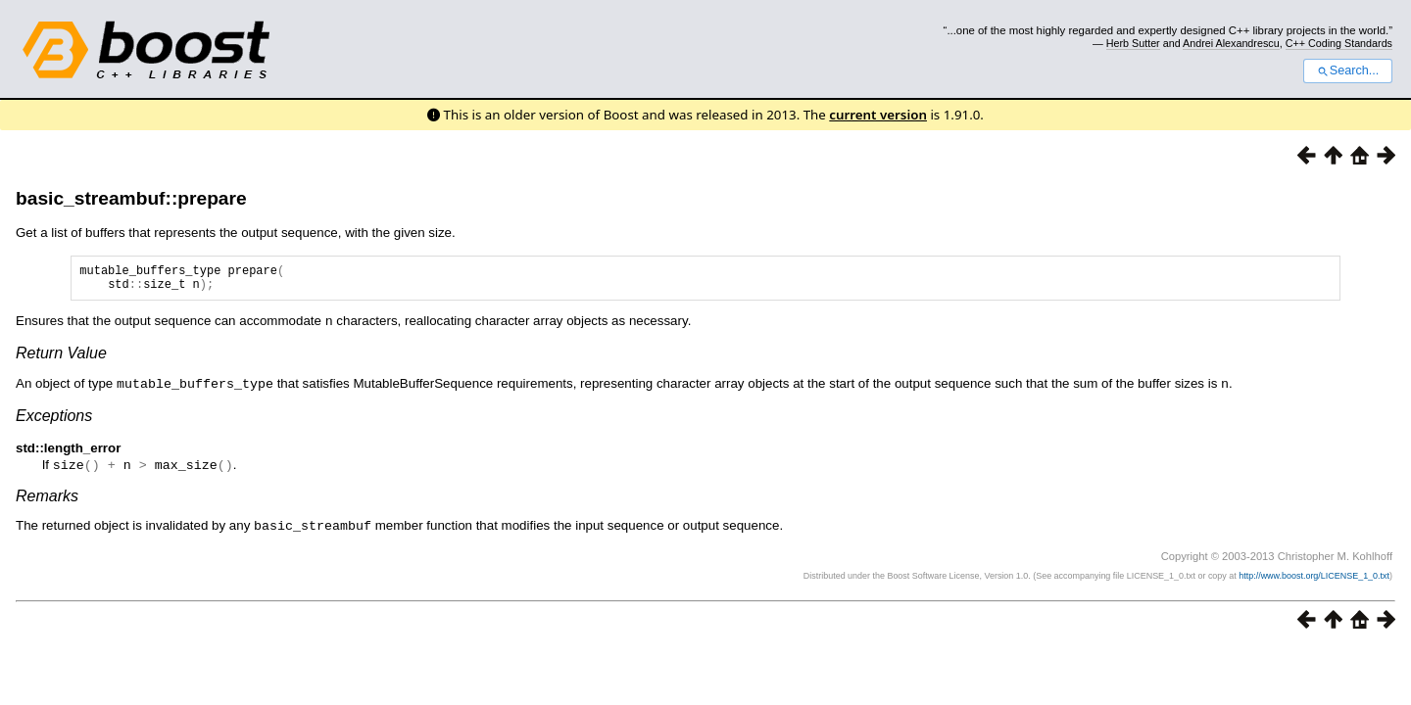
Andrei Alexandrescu (1231, 43)
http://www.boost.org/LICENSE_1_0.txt (1314, 578)
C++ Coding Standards (1339, 43)
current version (878, 114)
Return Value (61, 358)
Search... (1348, 70)
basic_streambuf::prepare (131, 198)
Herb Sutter (1133, 43)
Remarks (47, 499)
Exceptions (54, 419)
